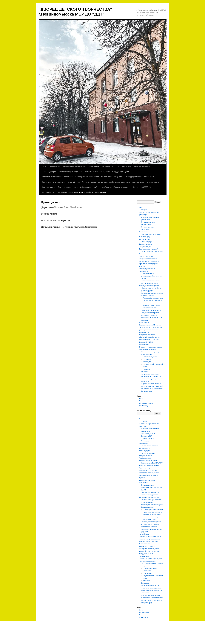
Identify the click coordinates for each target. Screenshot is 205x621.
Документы (147, 359)
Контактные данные (148, 222)
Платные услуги (124, 166)
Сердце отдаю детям (121, 172)
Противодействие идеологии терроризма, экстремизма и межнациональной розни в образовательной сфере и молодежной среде (153, 303)
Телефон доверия (49, 172)
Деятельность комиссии (149, 315)
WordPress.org (143, 406)
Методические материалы (150, 313)
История (144, 210)
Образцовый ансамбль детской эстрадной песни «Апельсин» (105, 187)
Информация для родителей (70, 172)
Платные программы (148, 242)
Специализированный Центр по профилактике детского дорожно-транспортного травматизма (120, 182)
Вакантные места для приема (97, 172)
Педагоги (118, 177)
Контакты (146, 369)
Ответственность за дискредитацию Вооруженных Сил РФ (151, 276)
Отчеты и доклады (147, 227)
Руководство (147, 362)
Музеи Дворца (73, 182)
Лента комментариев (146, 403)
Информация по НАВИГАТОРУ (152, 251)
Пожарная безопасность (67, 187)
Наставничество (48, 187)
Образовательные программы (151, 234)
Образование (93, 166)
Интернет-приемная (142, 166)
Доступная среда (108, 166)
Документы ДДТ (146, 224)
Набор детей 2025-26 (142, 187)
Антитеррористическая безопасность (139, 177)
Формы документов (147, 295)
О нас (44, 166)
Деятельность (145, 371)
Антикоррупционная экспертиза (152, 293)
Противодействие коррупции (53, 182)
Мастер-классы (48, 192)
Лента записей (144, 401)
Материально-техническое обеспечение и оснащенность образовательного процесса (77, 177)
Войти (141, 398)
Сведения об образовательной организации (67, 166)
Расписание (145, 229)
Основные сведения (150, 357)
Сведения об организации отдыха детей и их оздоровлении (81, 192)
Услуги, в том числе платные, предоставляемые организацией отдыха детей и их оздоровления (152, 386)
